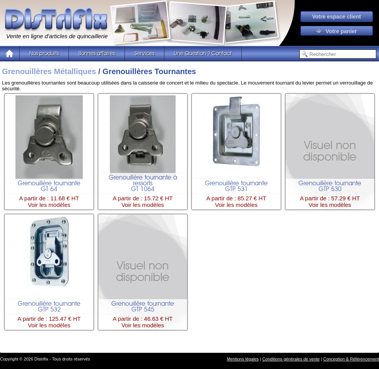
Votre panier (336, 31)
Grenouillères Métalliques (49, 71)
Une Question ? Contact (203, 53)
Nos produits (44, 53)
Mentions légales (243, 359)
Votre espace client (336, 17)
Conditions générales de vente (291, 359)
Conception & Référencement (351, 359)
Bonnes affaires (97, 53)
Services (144, 53)
